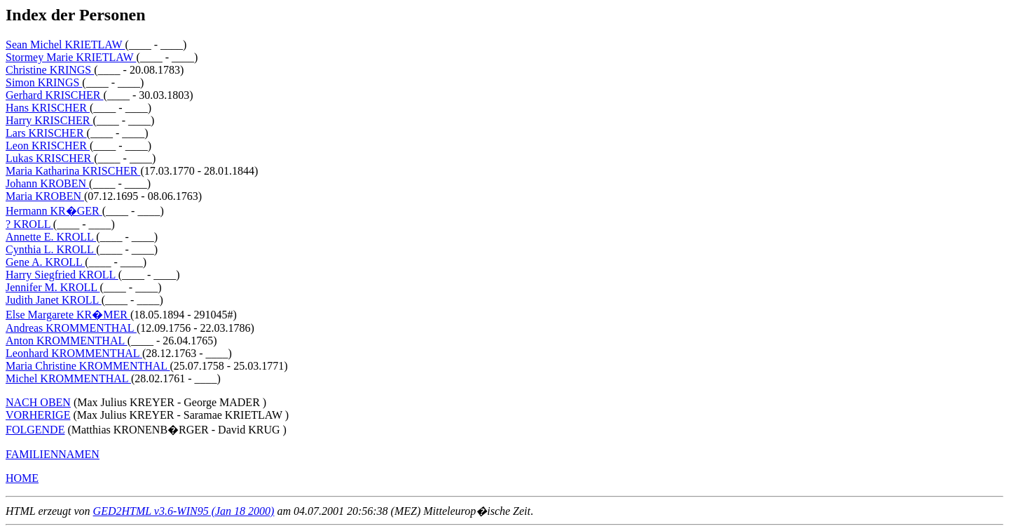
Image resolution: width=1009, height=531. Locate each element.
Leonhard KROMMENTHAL (74, 353)
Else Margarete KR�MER (68, 315)
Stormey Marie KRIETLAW (71, 57)
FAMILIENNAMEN (52, 454)
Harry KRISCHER (49, 120)
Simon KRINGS (44, 82)
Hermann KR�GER (54, 211)
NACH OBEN (38, 402)
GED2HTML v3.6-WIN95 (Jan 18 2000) (184, 511)
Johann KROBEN (47, 183)
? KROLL (29, 224)
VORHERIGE (38, 415)
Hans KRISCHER (48, 108)
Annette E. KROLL (51, 237)
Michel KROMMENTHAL (68, 378)
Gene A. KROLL (45, 262)
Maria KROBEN (45, 196)
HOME (22, 478)
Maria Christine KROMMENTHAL (88, 366)
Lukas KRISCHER (50, 158)
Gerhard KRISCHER (55, 95)
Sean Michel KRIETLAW (65, 45)
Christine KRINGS (50, 70)
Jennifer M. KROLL (53, 287)
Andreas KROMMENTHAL (71, 328)
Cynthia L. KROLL (51, 249)
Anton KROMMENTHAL (67, 341)
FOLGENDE (35, 430)
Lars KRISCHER (46, 133)
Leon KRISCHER (48, 146)
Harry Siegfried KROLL (62, 275)
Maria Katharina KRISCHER (73, 171)
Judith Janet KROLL (54, 300)
